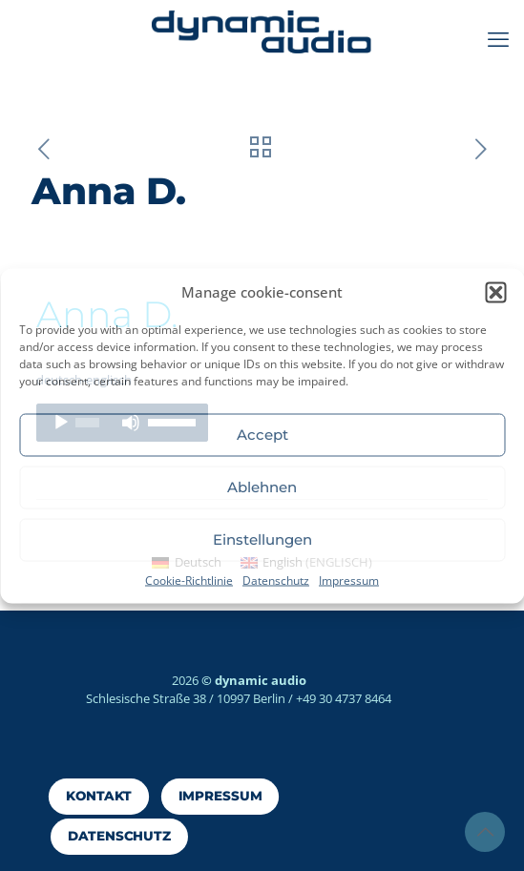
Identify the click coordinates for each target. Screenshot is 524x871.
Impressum (349, 579)
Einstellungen (262, 539)
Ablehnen (262, 487)
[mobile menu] (498, 38)
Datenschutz (275, 579)
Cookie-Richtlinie (189, 579)
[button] (495, 291)
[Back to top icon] (485, 832)
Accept (262, 434)
